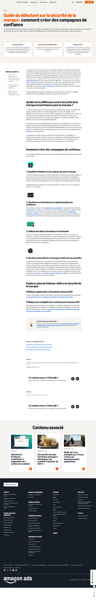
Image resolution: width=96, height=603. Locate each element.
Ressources (80, 499)
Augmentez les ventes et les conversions (10, 503)
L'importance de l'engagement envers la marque (38, 349)
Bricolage (55, 518)
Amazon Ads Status (8, 567)
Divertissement (56, 502)
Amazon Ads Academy (83, 494)
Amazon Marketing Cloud (34, 541)
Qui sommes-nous (8, 565)
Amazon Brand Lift (32, 520)
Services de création (33, 508)
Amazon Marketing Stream (34, 523)
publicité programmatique (54, 208)
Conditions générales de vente (22, 565)
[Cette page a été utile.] (77, 379)
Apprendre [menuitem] (81, 492)
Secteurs (56, 492)
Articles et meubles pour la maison (59, 515)
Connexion (79, 2)
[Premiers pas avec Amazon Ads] (47, 321)
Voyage (55, 528)
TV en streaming (47, 86)
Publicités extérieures (9, 532)
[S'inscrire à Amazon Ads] (48, 44)
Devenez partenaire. (82, 518)
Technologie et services (35, 536)
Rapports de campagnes (33, 525)
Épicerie (55, 509)
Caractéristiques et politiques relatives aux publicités (84, 502)
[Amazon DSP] (78, 44)
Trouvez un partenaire (83, 515)
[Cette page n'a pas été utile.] (73, 379)
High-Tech (55, 499)
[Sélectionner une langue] (11, 484)
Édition (54, 520)
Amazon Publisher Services (34, 546)
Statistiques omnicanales (34, 528)
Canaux (55, 533)
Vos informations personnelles (39, 565)
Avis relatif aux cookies (76, 565)
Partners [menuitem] (80, 513)
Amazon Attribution (33, 518)
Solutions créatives (34, 502)
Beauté (54, 497)
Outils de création (32, 510)
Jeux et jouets (56, 525)
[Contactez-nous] (18, 44)
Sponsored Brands (8, 522)
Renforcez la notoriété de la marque (10, 495)
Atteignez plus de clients (9, 498)
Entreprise (33, 2)
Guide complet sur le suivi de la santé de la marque (39, 344)
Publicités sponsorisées (9, 517)
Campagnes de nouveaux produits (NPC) (34, 552)
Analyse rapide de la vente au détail (35, 531)
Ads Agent (30, 555)
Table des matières (12, 72)
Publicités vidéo (7, 527)
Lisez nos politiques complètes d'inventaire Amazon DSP (55, 297)
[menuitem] (11, 523)
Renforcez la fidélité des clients (9, 507)
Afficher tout (7, 534)
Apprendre (53, 2)
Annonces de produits (83, 497)
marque (28, 131)
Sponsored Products (8, 520)
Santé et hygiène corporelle (59, 512)
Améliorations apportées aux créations (35, 505)
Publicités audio (7, 529)
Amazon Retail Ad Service (34, 549)
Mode (54, 504)
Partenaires (43, 2)
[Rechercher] (73, 2)
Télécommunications (58, 523)
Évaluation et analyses (35, 515)
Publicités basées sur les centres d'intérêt (58, 565)
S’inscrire (89, 2)
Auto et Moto (56, 494)
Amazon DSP (32, 297)
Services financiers (57, 507)
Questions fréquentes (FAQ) (84, 505)
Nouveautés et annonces (83, 508)
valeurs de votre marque (53, 273)
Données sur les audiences (34, 494)
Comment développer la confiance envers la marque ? (39, 347)
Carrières (17, 567)
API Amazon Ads (32, 544)
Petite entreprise (22, 2)
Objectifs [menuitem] (6, 492)
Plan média (30, 497)
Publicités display (8, 525)
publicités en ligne (32, 80)
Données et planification (35, 492)
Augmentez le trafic (8, 500)
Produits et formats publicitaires (9, 514)
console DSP (30, 210)
